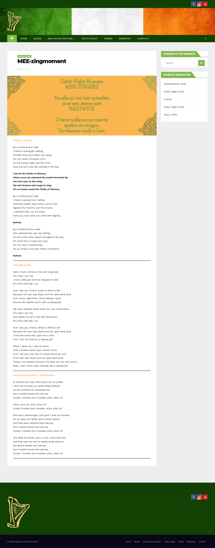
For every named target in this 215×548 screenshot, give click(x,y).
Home (23, 38)
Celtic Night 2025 (174, 91)
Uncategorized (24, 56)
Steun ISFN (170, 114)
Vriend (108, 38)
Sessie (37, 38)
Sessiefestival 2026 (175, 84)
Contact (143, 38)
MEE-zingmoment (41, 61)
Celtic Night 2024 (174, 107)
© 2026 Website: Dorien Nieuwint (22, 542)
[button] (205, 38)
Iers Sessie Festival (61, 38)
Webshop (125, 38)
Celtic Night (89, 38)
